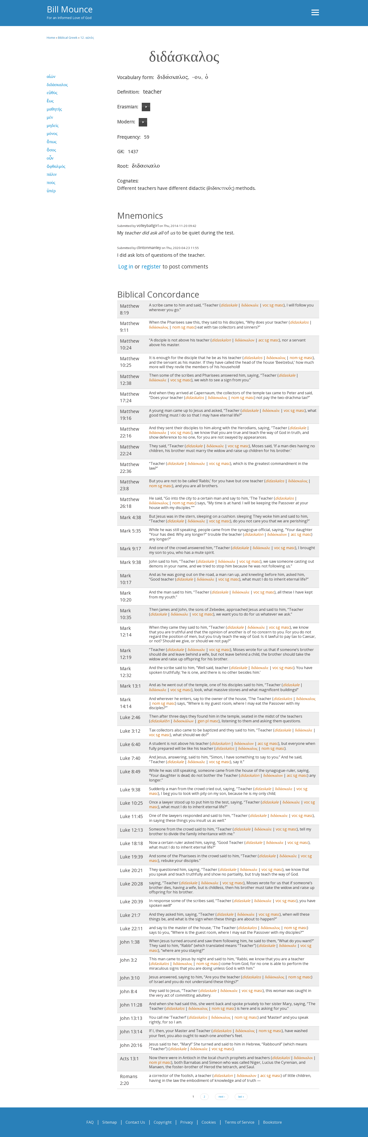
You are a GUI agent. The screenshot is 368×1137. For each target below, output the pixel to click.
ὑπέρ (51, 190)
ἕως (50, 100)
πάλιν (52, 174)
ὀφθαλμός (56, 166)
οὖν (50, 158)
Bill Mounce (70, 9)
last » (241, 1096)
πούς (51, 182)
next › (221, 1096)
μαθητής (54, 109)
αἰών (51, 76)
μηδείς (52, 125)
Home (51, 37)
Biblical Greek (67, 37)
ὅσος (51, 149)
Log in (125, 266)
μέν (50, 117)
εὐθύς (52, 92)
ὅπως (52, 141)
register (151, 266)
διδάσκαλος (57, 84)
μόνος (52, 133)
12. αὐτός (87, 37)
